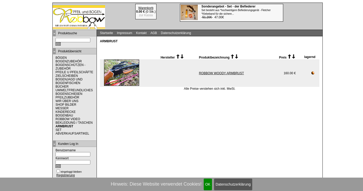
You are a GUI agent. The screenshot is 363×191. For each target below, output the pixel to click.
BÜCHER (62, 86)
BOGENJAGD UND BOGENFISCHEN (69, 81)
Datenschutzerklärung (233, 184)
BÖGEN (61, 58)
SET (58, 130)
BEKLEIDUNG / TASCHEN (74, 122)
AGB (154, 33)
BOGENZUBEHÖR (69, 61)
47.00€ (236, 12)
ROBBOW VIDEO (68, 119)
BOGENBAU (64, 115)
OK (207, 184)
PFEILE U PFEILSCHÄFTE (74, 72)
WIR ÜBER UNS (67, 101)
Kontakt (141, 33)
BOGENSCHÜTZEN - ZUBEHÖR (70, 66)
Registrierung (65, 175)
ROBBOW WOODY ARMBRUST (221, 73)
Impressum (124, 33)
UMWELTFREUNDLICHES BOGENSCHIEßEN (74, 92)
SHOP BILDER (66, 104)
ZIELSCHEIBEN (67, 76)
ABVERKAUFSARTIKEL (72, 133)
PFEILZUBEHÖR (67, 97)
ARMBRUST (64, 126)
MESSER (62, 108)
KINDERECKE (66, 112)
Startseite (106, 33)
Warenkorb (145, 8)
